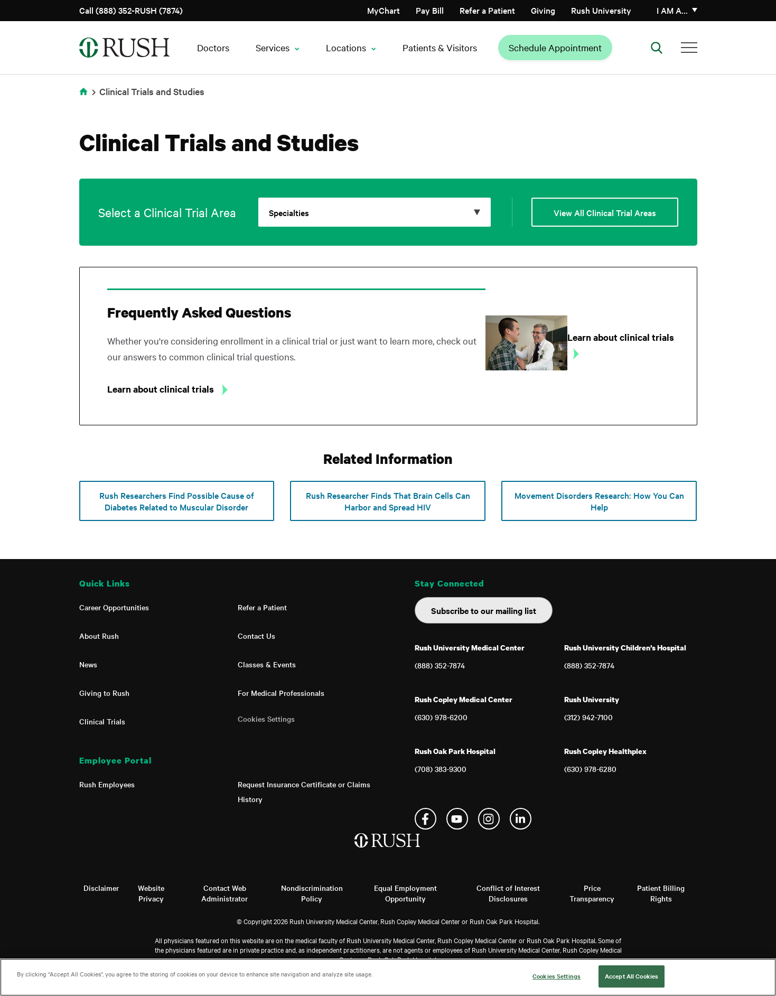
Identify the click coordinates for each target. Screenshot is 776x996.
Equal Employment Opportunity (405, 893)
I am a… (672, 10)
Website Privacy (151, 893)
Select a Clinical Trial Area (167, 212)
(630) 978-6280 (590, 769)
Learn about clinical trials (161, 389)
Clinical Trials (102, 721)
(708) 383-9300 (440, 769)
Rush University (601, 10)
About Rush (99, 635)
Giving (543, 10)
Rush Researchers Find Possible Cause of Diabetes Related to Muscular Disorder (176, 501)
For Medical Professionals (281, 692)
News (88, 664)
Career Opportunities (114, 607)
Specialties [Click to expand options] (289, 212)
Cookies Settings (266, 718)
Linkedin (520, 819)
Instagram (489, 819)
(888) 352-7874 (440, 665)
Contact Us (256, 635)
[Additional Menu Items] (689, 47)
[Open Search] (656, 47)
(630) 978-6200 (441, 717)
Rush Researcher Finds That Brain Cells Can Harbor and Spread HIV (388, 501)
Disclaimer (101, 887)
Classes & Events (267, 664)
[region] (388, 977)
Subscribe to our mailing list (483, 610)
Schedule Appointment (555, 47)
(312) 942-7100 (588, 717)
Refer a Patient (487, 10)
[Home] (388, 851)
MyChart (383, 10)
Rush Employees (107, 784)
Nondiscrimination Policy (312, 893)
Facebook (425, 819)
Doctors (213, 47)
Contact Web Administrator (224, 893)
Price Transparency (591, 893)
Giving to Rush (104, 692)
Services (272, 47)
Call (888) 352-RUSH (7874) (131, 10)
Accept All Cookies (631, 976)
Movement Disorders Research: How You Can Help (599, 501)
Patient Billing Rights (661, 893)
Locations (346, 47)
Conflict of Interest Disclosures (508, 893)
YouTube (457, 819)
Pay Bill (430, 10)
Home (83, 91)
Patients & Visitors (440, 47)
